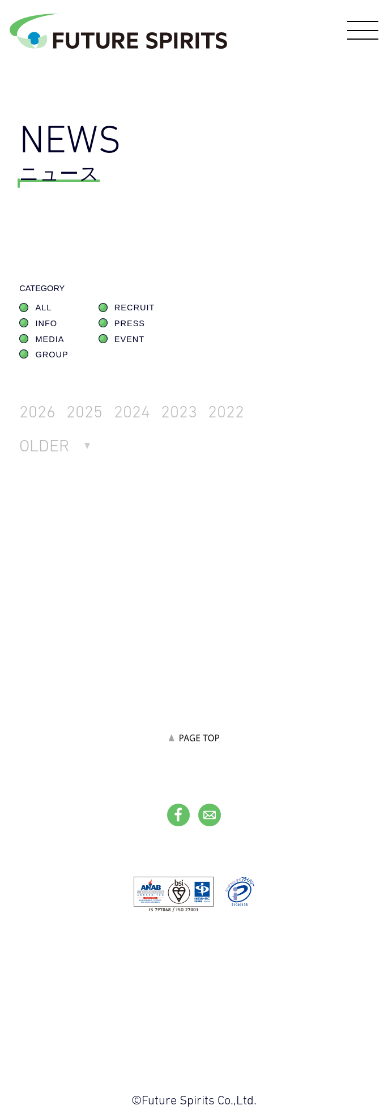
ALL (44, 307)
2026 (37, 411)
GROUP (52, 354)
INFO (47, 323)
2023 (179, 411)
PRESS (129, 323)
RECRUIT (134, 307)
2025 (84, 411)
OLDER (44, 445)
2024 (132, 411)
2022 (226, 411)
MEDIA (50, 339)
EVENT (129, 339)
